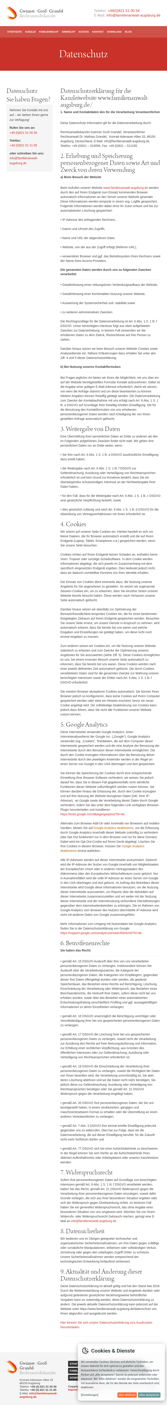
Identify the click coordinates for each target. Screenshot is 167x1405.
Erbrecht (68, 31)
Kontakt (98, 31)
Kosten (84, 31)
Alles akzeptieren (149, 1395)
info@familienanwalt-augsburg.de (133, 15)
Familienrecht (48, 31)
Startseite (14, 31)
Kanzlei (30, 31)
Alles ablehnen (127, 1395)
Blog (128, 31)
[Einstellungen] (89, 1395)
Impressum (75, 1389)
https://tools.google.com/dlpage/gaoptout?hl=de (92, 814)
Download (114, 31)
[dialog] (121, 1372)
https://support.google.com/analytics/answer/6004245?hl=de (101, 933)
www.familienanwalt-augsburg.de (125, 187)
